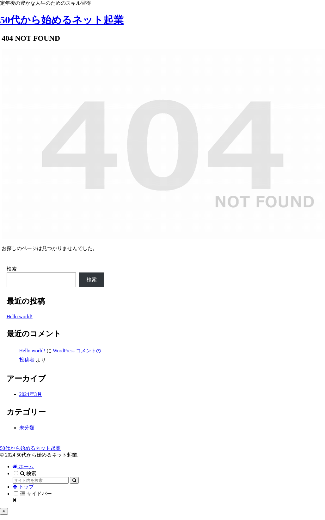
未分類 (26, 427)
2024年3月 (30, 394)
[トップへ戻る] (4, 511)
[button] (74, 480)
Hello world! (20, 316)
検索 (12, 269)
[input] (41, 480)
